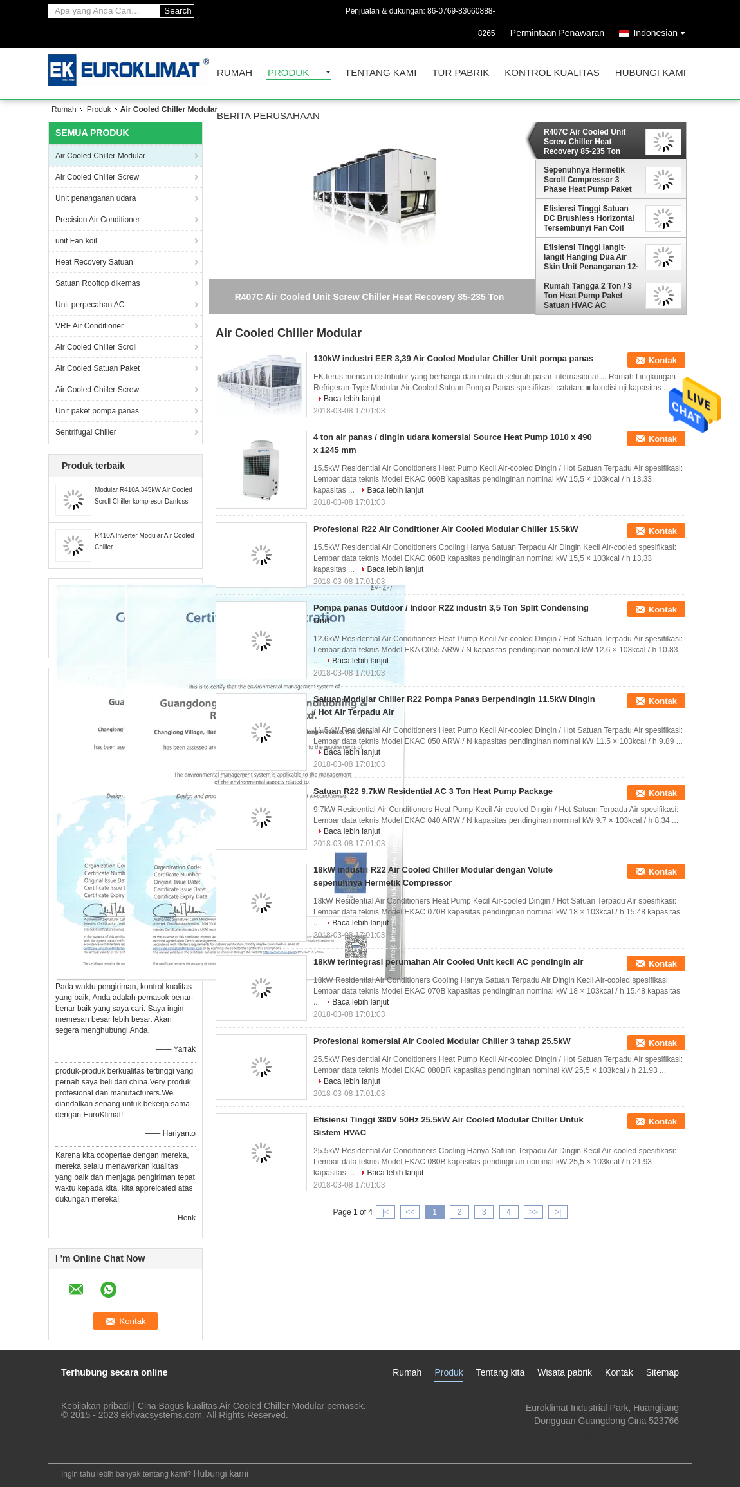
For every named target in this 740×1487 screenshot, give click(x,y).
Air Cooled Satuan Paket (97, 368)
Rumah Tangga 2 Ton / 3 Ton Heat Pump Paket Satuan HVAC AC (588, 295)
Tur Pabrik (460, 73)
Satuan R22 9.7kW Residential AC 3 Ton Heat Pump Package (433, 791)
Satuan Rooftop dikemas (97, 283)
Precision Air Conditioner (97, 219)
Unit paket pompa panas (97, 410)
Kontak (663, 360)
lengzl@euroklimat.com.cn (626, 1433)
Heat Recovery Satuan (94, 262)
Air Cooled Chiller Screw (97, 177)
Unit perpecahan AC (89, 304)
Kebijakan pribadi (95, 1406)
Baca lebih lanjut (352, 398)
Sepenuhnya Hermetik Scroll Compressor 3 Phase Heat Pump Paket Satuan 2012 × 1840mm (588, 180)
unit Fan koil (76, 240)
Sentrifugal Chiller (85, 432)
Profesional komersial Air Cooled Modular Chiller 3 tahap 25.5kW (442, 1041)
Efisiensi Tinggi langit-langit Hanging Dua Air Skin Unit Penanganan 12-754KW (591, 257)
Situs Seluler (78, 1446)
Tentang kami (380, 73)
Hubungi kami (650, 73)
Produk (288, 73)
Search (177, 10)
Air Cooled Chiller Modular (100, 155)
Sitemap (662, 1372)
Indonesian (662, 30)
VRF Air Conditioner (89, 325)
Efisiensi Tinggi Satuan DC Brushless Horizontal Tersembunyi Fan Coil (589, 218)
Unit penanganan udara (95, 198)
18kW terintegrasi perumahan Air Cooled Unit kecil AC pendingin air (448, 962)
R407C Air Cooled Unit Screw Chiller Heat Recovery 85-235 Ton (585, 142)
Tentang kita (500, 1372)
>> (533, 1212)
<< (409, 1212)
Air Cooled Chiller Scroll (96, 347)
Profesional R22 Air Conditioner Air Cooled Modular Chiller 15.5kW (445, 529)
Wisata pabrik (564, 1372)
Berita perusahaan (268, 116)
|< (385, 1212)
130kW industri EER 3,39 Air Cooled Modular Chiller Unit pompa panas (453, 358)
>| (558, 1212)
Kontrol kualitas (552, 73)
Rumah (234, 73)
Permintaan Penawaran (557, 33)
